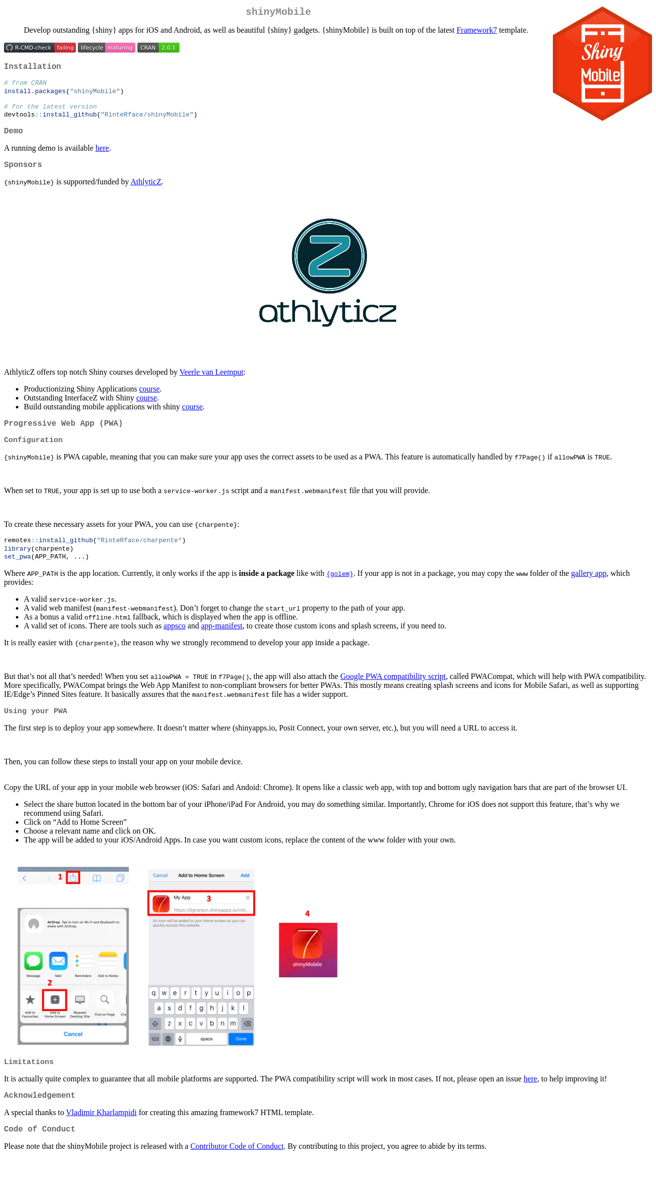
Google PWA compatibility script (393, 694)
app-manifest (221, 644)
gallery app (589, 591)
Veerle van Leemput (211, 385)
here (102, 159)
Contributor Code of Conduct (237, 1170)
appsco (174, 644)
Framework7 (477, 32)
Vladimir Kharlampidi (101, 1134)
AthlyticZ (145, 194)
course (149, 401)
